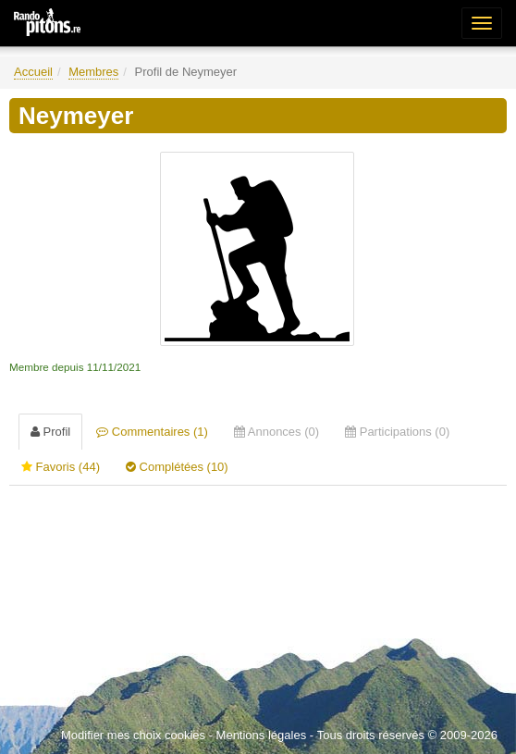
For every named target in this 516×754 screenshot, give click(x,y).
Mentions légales (261, 735)
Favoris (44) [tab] (60, 467)
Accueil (33, 72)
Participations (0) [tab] (397, 432)
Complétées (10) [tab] (177, 467)
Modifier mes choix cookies (133, 735)
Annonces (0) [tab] (276, 432)
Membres (93, 72)
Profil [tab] (50, 432)
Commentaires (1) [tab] (152, 432)
